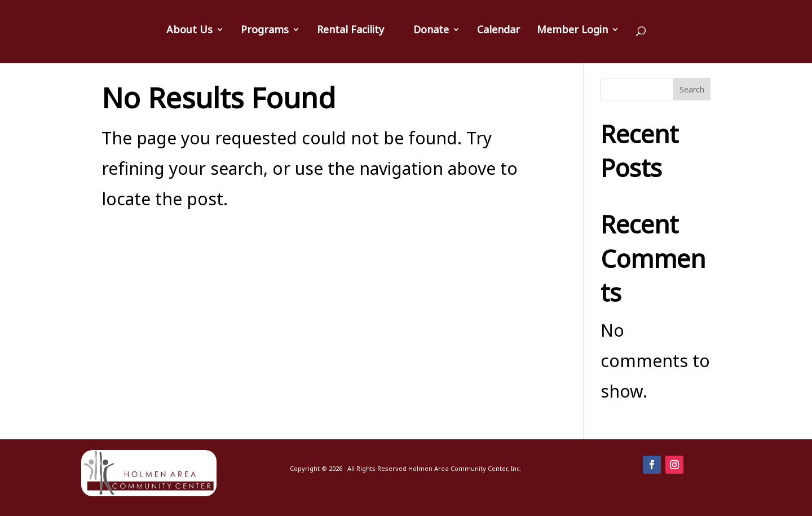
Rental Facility (350, 30)
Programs (265, 30)
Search (691, 89)
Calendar (498, 30)
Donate (431, 30)
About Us (189, 30)
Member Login (572, 30)
